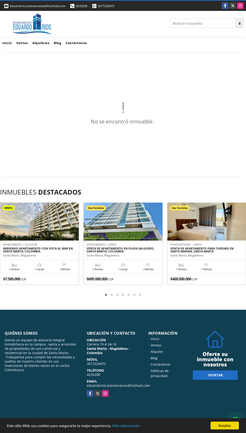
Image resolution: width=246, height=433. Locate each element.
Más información (126, 426)
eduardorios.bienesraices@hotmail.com (118, 385)
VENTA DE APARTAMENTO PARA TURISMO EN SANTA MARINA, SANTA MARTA (202, 250)
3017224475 (106, 6)
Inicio (7, 43)
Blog (57, 43)
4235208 (81, 6)
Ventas (22, 43)
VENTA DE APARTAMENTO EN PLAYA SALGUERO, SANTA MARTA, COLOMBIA (120, 250)
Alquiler (157, 351)
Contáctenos (76, 43)
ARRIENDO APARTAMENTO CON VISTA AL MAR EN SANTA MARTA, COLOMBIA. (38, 250)
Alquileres (40, 43)
